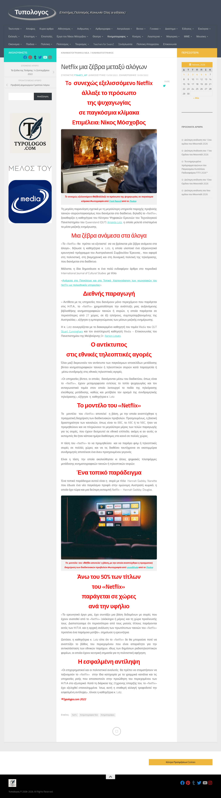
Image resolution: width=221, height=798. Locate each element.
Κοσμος (136, 36)
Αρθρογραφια (103, 28)
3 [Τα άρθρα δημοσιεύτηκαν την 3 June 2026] (192, 74)
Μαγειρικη (171, 36)
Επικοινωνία (170, 44)
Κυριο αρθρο (46, 28)
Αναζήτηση (42, 96)
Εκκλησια (203, 28)
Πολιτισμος (62, 44)
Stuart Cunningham (72, 331)
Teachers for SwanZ (103, 44)
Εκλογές (12, 36)
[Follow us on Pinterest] (30, 57)
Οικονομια (13, 44)
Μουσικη (201, 36)
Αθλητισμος (64, 28)
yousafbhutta (132, 567)
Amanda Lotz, (115, 222)
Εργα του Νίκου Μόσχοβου (71, 36)
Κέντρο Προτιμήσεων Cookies (181, 762)
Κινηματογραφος (117, 36)
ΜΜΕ (187, 36)
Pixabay (133, 201)
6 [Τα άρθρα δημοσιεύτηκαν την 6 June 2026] (205, 74)
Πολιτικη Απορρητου (148, 44)
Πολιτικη (45, 44)
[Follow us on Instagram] (50, 57)
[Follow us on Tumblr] (35, 57)
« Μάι (196, 98)
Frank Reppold (114, 201)
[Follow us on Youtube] (45, 57)
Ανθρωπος (83, 28)
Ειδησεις (186, 28)
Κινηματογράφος (107, 715)
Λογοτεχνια (154, 36)
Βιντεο (139, 28)
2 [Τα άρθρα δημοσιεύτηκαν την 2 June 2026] (188, 74)
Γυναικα (154, 28)
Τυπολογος (31, 12)
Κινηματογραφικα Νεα (76, 52)
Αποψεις (30, 28)
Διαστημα (170, 28)
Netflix (74, 715)
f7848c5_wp (80, 75)
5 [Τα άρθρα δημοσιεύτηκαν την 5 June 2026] (201, 74)
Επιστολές (47, 36)
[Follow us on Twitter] (40, 57)
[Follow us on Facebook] (25, 57)
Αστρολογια (123, 28)
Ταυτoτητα (13, 28)
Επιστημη (29, 36)
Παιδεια (30, 44)
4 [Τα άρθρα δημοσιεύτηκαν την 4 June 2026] (197, 74)
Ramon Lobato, (113, 335)
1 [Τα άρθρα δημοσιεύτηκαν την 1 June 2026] (184, 74)
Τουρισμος (81, 44)
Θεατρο (97, 36)
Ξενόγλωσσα (125, 44)
